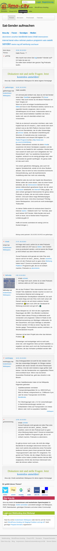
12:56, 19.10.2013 (21, 419)
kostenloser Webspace (9, 7)
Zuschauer (19, 189)
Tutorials (40, 18)
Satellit (26, 97)
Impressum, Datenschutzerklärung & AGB (30, 541)
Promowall (30, 18)
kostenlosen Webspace (23, 520)
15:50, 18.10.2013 (21, 50)
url (21, 44)
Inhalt (46, 144)
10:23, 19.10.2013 (21, 358)
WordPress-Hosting (41, 7)
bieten (30, 37)
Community (23, 11)
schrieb (25, 278)
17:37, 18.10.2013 (21, 241)
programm (38, 40)
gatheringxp (9, 87)
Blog (13, 541)
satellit (50, 40)
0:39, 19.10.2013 (20, 275)
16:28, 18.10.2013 (21, 87)
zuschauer (35, 44)
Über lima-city (5, 541)
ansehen (15, 37)
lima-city (5, 33)
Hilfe (30, 11)
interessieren (43, 37)
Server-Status (51, 541)
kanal (11, 40)
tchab (7, 241)
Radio (18, 140)
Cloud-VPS (13, 11)
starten (14, 44)
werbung (26, 44)
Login (38, 2)
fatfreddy (8, 275)
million (16, 40)
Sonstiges (24, 33)
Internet (37, 189)
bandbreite (23, 37)
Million (18, 107)
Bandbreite (22, 397)
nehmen (22, 40)
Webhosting (6, 538)
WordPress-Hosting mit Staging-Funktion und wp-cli (26, 522)
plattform (29, 40)
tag (18, 44)
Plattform (19, 266)
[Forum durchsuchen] (28, 2)
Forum (11, 18)
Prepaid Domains (17, 524)
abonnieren (6, 37)
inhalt (35, 37)
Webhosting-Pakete (26, 7)
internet (5, 40)
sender (6, 43)
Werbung (49, 261)
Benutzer (20, 18)
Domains (4, 11)
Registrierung (48, 2)
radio (45, 40)
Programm (24, 140)
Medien (33, 33)
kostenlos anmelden (27, 76)
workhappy (9, 358)
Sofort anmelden (22, 505)
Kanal (46, 97)
